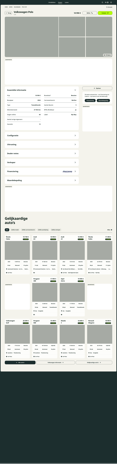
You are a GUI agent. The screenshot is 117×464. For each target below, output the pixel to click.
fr (107, 2)
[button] (17, 238)
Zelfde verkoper (55, 230)
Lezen (67, 2)
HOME (6, 7)
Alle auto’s (20, 362)
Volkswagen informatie (56, 362)
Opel (62, 279)
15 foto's (107, 55)
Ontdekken (51, 2)
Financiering (90, 100)
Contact (105, 13)
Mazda (63, 321)
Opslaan (109, 7)
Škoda (8, 237)
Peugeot (36, 279)
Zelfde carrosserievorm (28, 230)
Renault (91, 321)
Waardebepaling (103, 100)
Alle (7, 230)
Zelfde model (15, 230)
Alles (109, 230)
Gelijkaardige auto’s (94, 362)
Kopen (60, 2)
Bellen (90, 13)
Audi (35, 237)
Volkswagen (17, 7)
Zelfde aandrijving (43, 230)
